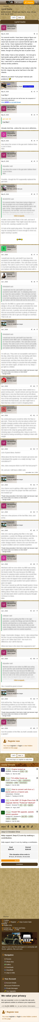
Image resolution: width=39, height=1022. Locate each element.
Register (12, 922)
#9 (34, 329)
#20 (34, 728)
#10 (34, 386)
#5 (34, 161)
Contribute (19, 864)
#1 (37, 34)
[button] (20, 216)
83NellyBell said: (8, 286)
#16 (34, 564)
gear (20, 780)
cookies (16, 1000)
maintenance (26, 780)
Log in (5, 922)
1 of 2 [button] (13, 17)
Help (16, 929)
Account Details (11, 983)
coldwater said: (7, 616)
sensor (8, 819)
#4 (34, 141)
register (12, 1016)
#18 (34, 658)
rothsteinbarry (9, 794)
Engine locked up (18, 769)
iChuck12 (8, 805)
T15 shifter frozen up (19, 778)
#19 (34, 699)
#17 (34, 611)
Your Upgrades (11, 991)
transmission (23, 782)
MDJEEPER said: (8, 199)
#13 (34, 485)
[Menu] (3, 2)
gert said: (6, 119)
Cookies (5, 920)
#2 (34, 91)
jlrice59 (8, 780)
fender (22, 771)
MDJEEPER (7, 12)
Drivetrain (15, 771)
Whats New (10, 962)
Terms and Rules (18, 928)
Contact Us (6, 928)
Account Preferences (13, 985)
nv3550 (31, 816)
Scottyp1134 (9, 816)
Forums (8, 959)
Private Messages (12, 988)
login (19, 1016)
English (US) (7, 925)
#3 (34, 115)
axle (25, 805)
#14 (34, 512)
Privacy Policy (7, 929)
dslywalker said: (8, 166)
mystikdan (8, 771)
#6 (34, 194)
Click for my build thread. (11, 102)
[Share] (34, 34)
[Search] (36, 2)
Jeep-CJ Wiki (10, 973)
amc (21, 805)
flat (26, 771)
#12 (34, 449)
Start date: (22, 12)
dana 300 (24, 816)
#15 (34, 530)
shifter (16, 782)
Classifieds (9, 970)
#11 (34, 415)
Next (21, 17)
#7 (34, 254)
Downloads (9, 967)
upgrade (30, 805)
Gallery (8, 964)
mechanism (9, 782)
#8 (34, 282)
